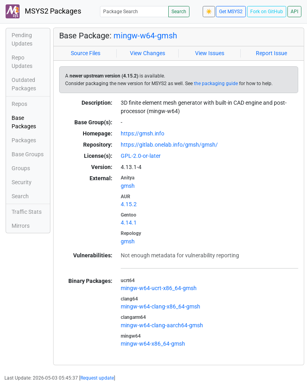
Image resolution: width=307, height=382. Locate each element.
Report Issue (271, 53)
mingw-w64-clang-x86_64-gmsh (160, 306)
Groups (21, 168)
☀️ (209, 11)
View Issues (209, 53)
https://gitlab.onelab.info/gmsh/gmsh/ (169, 144)
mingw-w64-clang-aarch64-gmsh (162, 325)
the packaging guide (216, 83)
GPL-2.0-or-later (141, 156)
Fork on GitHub (266, 11)
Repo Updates (22, 61)
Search (178, 11)
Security (22, 182)
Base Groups (28, 154)
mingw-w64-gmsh (145, 35)
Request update (97, 378)
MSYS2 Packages (43, 11)
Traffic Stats (27, 212)
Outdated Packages (24, 84)
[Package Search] (134, 11)
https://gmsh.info (142, 133)
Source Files (85, 53)
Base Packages (24, 122)
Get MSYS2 (231, 11)
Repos (19, 104)
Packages (24, 140)
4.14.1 (129, 222)
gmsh (128, 186)
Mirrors (21, 226)
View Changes (147, 53)
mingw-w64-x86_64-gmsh (153, 343)
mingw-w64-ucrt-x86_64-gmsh (159, 288)
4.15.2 (129, 204)
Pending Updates (22, 39)
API (294, 11)
